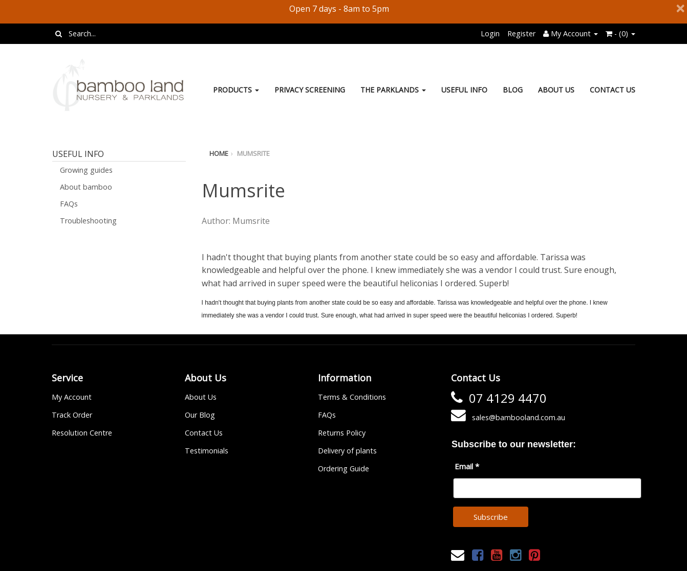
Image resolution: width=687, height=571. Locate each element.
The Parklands (393, 90)
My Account (72, 397)
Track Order (72, 415)
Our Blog (200, 415)
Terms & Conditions (352, 397)
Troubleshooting (88, 220)
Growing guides (86, 170)
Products (236, 90)
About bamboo (86, 187)
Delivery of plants (347, 450)
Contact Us (612, 90)
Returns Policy (342, 433)
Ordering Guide (343, 468)
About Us (556, 90)
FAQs (69, 204)
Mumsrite (253, 153)
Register (521, 33)
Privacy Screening (309, 90)
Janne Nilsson (389, 556)
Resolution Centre (82, 433)
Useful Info (464, 90)
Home (218, 153)
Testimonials (206, 450)
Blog (513, 90)
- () (620, 33)
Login (490, 33)
